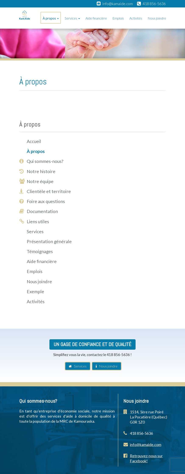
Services (72, 18)
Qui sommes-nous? (45, 161)
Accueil (34, 141)
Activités (135, 18)
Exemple (35, 291)
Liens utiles (38, 221)
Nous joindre (157, 18)
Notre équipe (40, 181)
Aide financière (96, 18)
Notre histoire (41, 171)
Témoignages (40, 251)
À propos (51, 18)
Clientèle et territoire (49, 191)
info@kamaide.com (117, 3)
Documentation (42, 211)
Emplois (118, 18)
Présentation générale (49, 241)
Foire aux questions (46, 201)
